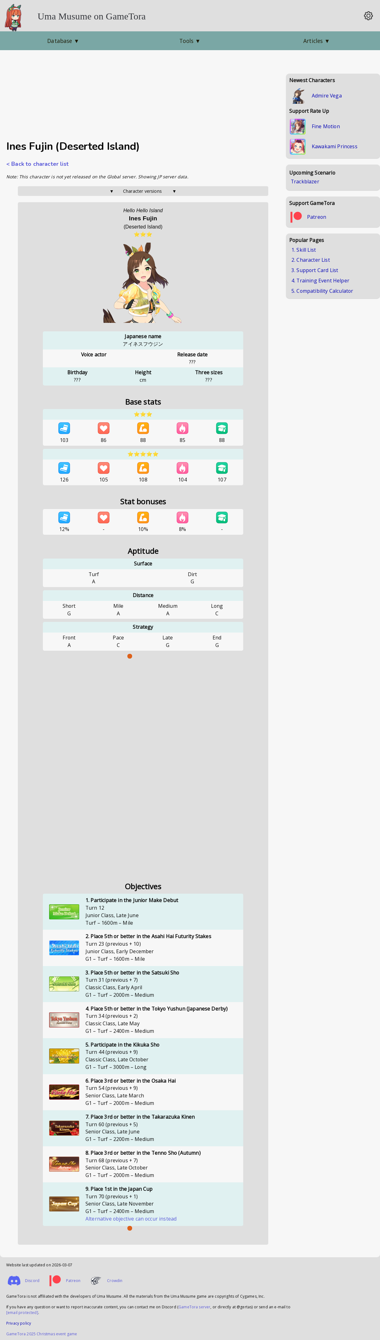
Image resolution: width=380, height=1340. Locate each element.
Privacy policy (18, 1323)
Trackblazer (305, 181)
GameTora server (194, 1307)
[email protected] (22, 1312)
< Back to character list (37, 164)
